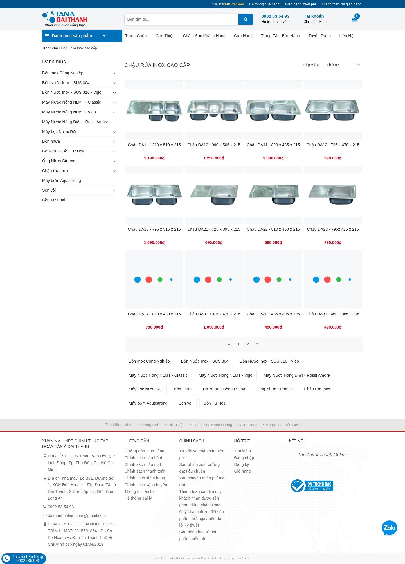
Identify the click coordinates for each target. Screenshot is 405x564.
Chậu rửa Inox (55, 170)
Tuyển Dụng (320, 35)
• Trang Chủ (149, 425)
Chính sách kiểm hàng (145, 478)
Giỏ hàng (242, 471)
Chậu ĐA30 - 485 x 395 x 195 (273, 314)
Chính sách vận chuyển (146, 484)
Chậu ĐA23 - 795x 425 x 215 (333, 229)
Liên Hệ (346, 35)
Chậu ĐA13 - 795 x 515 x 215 (154, 229)
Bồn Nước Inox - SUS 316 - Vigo (72, 92)
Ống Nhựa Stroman (60, 161)
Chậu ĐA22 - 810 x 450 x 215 (273, 229)
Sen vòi (49, 190)
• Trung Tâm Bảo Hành (282, 425)
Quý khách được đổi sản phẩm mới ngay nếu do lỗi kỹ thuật (201, 518)
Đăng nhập (244, 457)
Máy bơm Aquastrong (61, 180)
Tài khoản (314, 16)
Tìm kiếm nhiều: (119, 425)
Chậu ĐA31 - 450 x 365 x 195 (332, 314)
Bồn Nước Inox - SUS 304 (66, 82)
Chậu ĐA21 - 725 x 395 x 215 (213, 229)
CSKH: (227, 4)
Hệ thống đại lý (138, 498)
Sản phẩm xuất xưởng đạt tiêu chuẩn (199, 467)
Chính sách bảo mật (143, 464)
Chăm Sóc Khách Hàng (204, 35)
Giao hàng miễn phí (300, 4)
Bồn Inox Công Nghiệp (62, 73)
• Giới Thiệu (175, 425)
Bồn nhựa (51, 141)
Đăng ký (241, 464)
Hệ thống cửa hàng (264, 4)
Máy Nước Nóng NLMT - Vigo (69, 112)
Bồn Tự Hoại (53, 200)
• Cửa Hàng (248, 425)
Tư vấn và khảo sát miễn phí (201, 454)
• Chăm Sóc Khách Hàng (211, 425)
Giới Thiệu (165, 35)
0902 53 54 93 (275, 16)
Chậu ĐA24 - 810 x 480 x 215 (154, 314)
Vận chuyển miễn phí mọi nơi (202, 481)
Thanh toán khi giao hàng (341, 4)
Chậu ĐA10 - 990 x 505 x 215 (213, 145)
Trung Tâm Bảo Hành (280, 35)
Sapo (246, 558)
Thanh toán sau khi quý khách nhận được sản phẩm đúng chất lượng (200, 498)
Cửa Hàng (243, 35)
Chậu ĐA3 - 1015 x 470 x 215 (213, 314)
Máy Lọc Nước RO (59, 131)
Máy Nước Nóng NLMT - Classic (71, 102)
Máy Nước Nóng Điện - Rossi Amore (75, 122)
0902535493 (27, 560)
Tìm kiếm (242, 451)
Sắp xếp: (311, 65)
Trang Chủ (136, 35)
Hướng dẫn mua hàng (145, 451)
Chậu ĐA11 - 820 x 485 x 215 (273, 145)
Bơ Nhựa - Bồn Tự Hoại (64, 151)
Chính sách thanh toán (145, 471)
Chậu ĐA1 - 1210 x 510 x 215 (154, 145)
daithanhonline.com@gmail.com (77, 515)
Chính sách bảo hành (144, 457)
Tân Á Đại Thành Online (322, 454)
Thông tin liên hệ (140, 491)
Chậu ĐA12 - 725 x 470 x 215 (332, 145)
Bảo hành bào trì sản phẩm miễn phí (198, 535)
